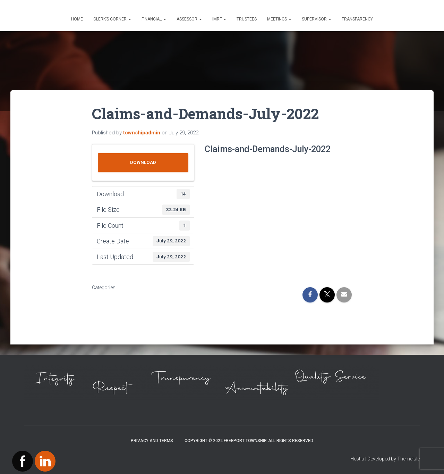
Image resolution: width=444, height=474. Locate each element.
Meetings (279, 19)
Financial (154, 19)
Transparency (357, 19)
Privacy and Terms (152, 440)
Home (77, 19)
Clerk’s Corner (112, 19)
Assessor (189, 19)
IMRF (219, 19)
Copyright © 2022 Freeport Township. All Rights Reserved (249, 440)
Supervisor (316, 19)
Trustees (247, 19)
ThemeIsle (408, 458)
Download (143, 162)
